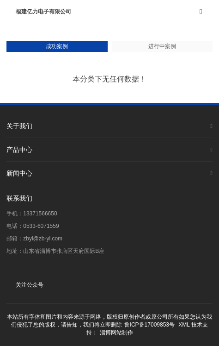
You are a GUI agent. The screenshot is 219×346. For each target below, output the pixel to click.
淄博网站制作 (116, 332)
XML (184, 324)
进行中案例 (162, 46)
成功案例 (57, 46)
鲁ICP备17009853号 (149, 324)
